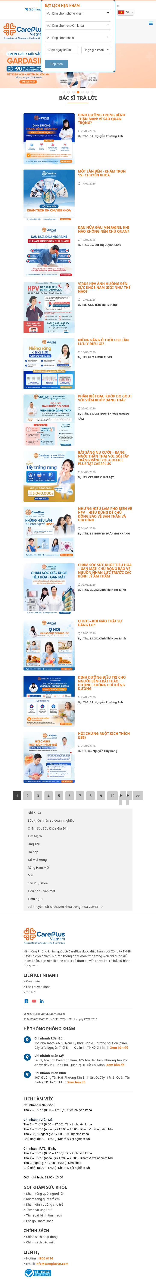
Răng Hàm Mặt (38, 867)
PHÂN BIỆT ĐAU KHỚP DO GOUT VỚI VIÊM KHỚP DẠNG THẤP (105, 398)
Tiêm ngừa (35, 899)
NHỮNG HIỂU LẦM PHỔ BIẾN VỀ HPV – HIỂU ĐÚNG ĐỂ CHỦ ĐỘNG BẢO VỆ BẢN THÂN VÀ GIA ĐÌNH (105, 514)
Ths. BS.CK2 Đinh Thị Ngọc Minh (104, 590)
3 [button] (73, 92)
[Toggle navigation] (151, 23)
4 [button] (78, 92)
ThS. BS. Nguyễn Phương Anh (103, 136)
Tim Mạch (35, 836)
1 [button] (64, 92)
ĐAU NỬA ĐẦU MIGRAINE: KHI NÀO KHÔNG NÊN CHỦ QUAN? (103, 229)
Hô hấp (33, 852)
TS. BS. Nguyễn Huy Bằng (100, 751)
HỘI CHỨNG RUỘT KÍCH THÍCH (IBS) (104, 735)
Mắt (30, 875)
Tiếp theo (56, 64)
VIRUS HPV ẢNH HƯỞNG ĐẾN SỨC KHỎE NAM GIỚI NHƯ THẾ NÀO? (104, 287)
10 (112, 795)
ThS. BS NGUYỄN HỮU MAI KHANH (106, 533)
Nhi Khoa (34, 813)
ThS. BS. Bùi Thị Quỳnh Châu (102, 245)
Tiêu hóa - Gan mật (41, 891)
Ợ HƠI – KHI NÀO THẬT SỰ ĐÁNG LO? (100, 623)
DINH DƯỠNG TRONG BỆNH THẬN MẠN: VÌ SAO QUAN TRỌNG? (101, 119)
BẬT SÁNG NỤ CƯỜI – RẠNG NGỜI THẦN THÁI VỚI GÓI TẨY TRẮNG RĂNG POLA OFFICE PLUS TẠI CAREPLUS (103, 458)
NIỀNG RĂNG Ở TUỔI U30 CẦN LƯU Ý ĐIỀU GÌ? (103, 342)
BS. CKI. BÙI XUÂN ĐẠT (98, 477)
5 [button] (82, 92)
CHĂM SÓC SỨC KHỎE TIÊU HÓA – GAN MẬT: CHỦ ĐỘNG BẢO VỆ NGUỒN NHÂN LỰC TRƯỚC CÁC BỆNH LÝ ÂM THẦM (105, 570)
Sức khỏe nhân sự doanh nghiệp (51, 820)
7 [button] (92, 92)
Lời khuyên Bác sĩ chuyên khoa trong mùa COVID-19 (65, 907)
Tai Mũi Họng (37, 860)
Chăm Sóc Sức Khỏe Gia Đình (48, 828)
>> (138, 795)
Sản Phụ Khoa (38, 883)
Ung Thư (34, 844)
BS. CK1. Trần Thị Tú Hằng (100, 305)
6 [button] (87, 92)
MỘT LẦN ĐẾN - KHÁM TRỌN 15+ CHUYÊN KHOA (102, 173)
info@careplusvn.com (52, 1264)
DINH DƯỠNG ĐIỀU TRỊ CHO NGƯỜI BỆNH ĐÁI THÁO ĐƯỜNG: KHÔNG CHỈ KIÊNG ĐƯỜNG (102, 683)
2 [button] (68, 92)
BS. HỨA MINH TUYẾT (97, 357)
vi (124, 12)
